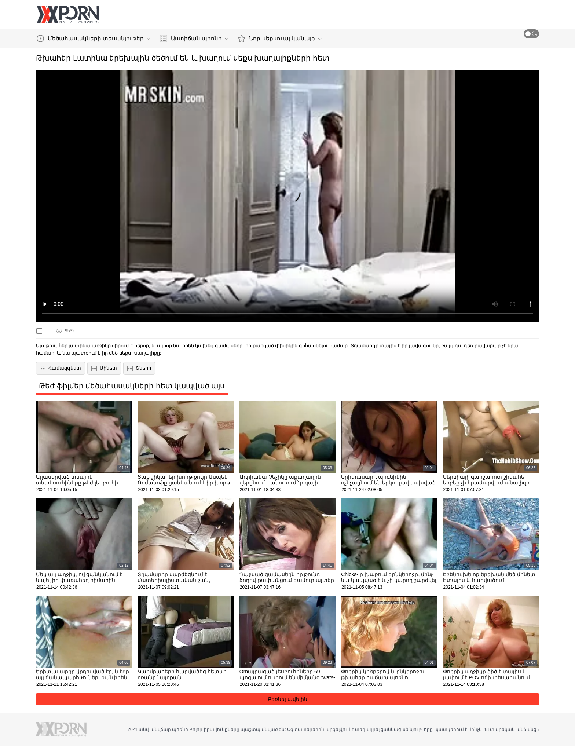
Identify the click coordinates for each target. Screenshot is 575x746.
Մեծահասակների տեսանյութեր (93, 38)
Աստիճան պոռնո (194, 38)
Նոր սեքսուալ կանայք (279, 38)
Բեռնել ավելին (287, 699)
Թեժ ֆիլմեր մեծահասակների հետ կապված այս (132, 386)
